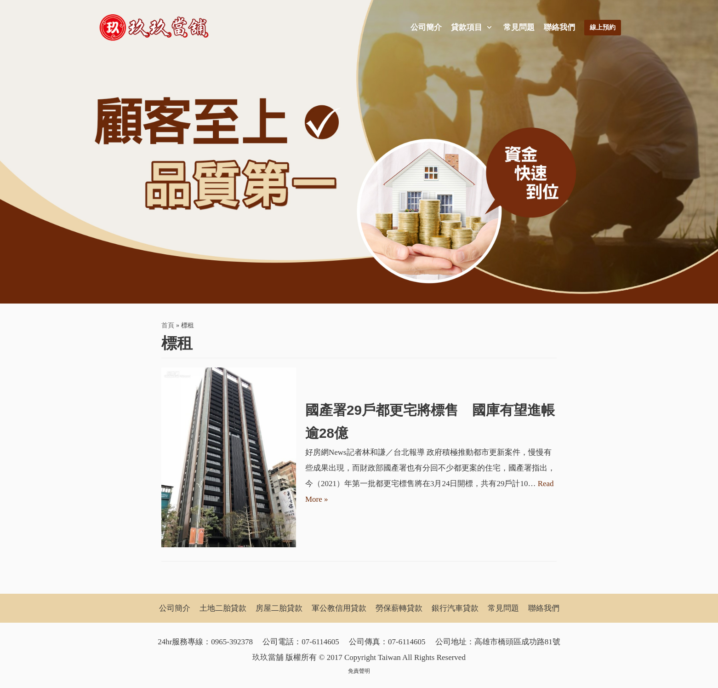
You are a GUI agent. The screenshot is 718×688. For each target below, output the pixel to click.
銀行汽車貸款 (455, 608)
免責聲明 (359, 671)
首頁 (167, 325)
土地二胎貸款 (222, 608)
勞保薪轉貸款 (399, 608)
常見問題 (519, 27)
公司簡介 (426, 27)
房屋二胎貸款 (279, 608)
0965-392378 (232, 641)
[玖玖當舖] (157, 27)
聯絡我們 (559, 27)
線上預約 (602, 27)
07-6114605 (320, 641)
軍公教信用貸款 (339, 608)
